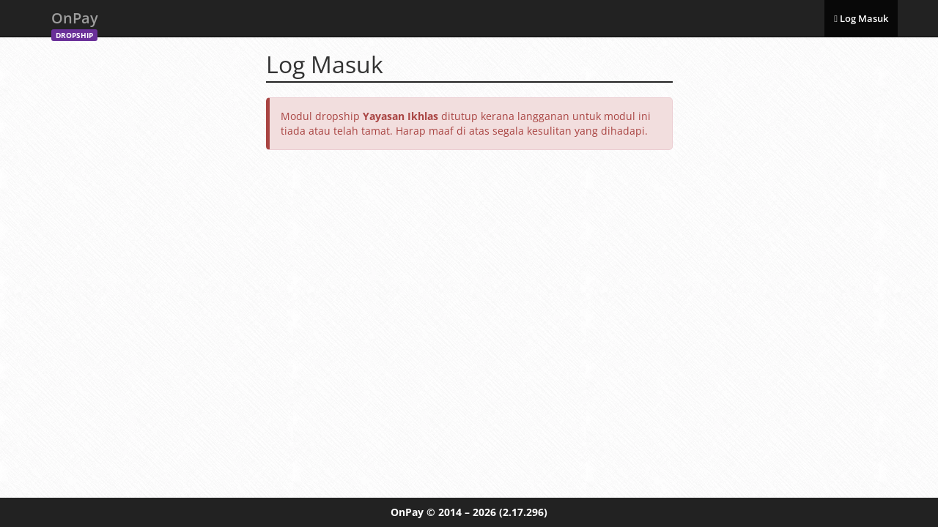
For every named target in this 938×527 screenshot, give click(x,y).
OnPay (74, 22)
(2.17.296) (523, 512)
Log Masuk (861, 18)
